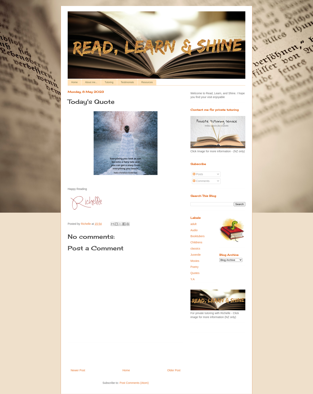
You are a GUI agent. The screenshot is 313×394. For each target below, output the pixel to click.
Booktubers (197, 236)
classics (195, 248)
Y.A (192, 279)
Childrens (196, 242)
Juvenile (195, 254)
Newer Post (78, 370)
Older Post (173, 370)
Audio (194, 230)
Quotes (194, 273)
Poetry (194, 266)
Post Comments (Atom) (134, 382)
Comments (201, 181)
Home (74, 82)
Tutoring (109, 82)
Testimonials (127, 82)
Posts (198, 174)
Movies (194, 260)
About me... (91, 82)
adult (193, 224)
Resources (147, 82)
